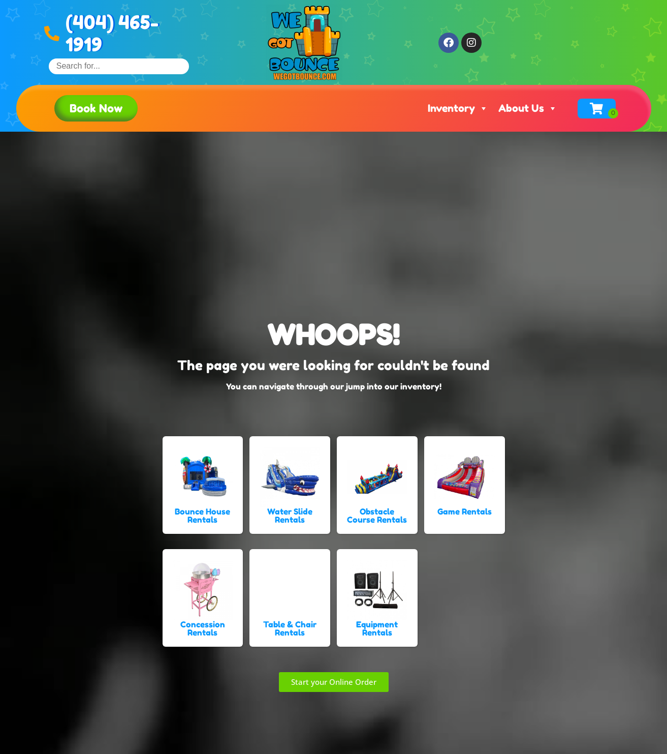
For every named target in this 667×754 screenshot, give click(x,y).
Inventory (458, 108)
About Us (527, 108)
